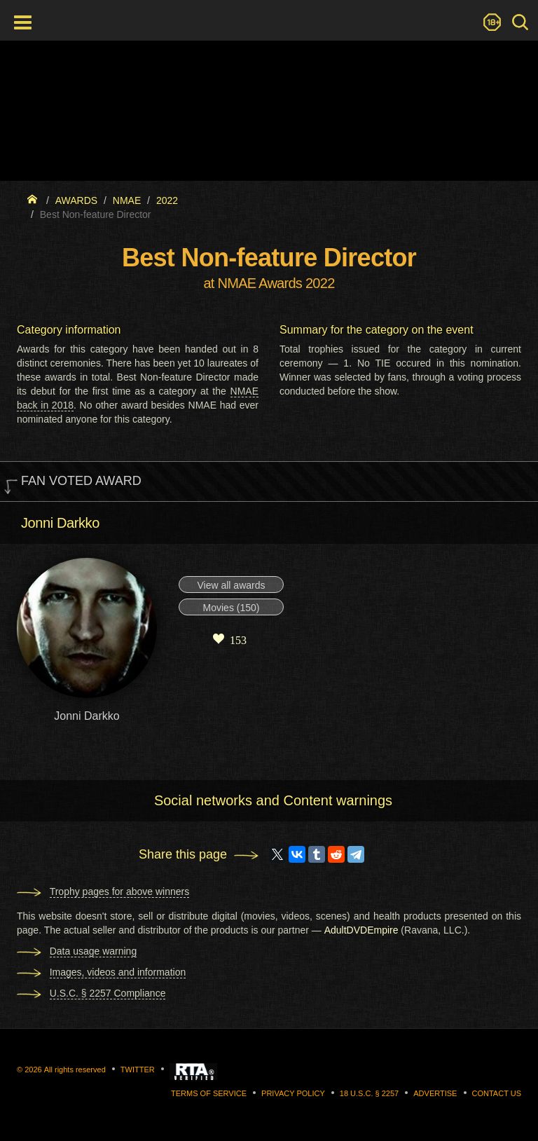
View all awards (231, 585)
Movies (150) (231, 607)
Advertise (435, 1093)
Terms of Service (209, 1093)
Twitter (137, 1069)
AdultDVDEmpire (361, 930)
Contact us (497, 1093)
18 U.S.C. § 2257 (369, 1093)
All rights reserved (75, 1069)
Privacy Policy (293, 1093)
